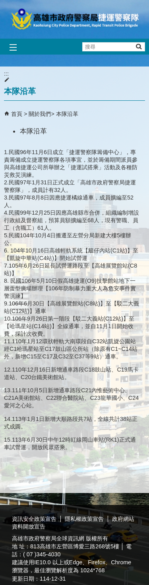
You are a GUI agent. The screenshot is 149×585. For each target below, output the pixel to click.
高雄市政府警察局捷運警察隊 (75, 19)
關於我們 (40, 114)
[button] (138, 46)
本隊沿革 (67, 114)
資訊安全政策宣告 (34, 519)
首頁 (16, 114)
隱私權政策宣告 (84, 519)
